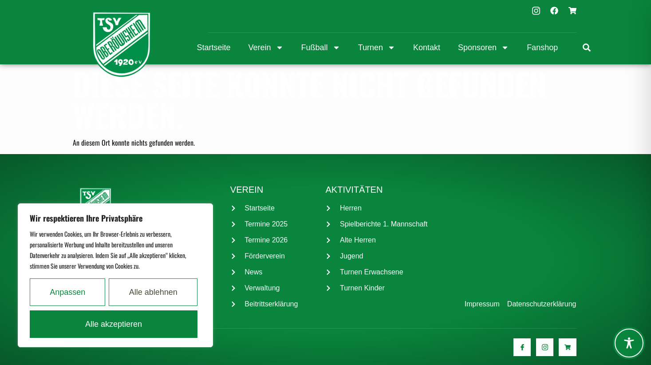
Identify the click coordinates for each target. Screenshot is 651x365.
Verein (266, 47)
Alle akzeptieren (113, 324)
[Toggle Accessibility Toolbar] (629, 343)
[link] (586, 47)
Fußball (320, 47)
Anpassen (67, 292)
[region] (115, 275)
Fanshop (542, 47)
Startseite (214, 47)
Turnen (376, 47)
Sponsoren (483, 47)
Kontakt (426, 47)
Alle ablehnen (153, 292)
